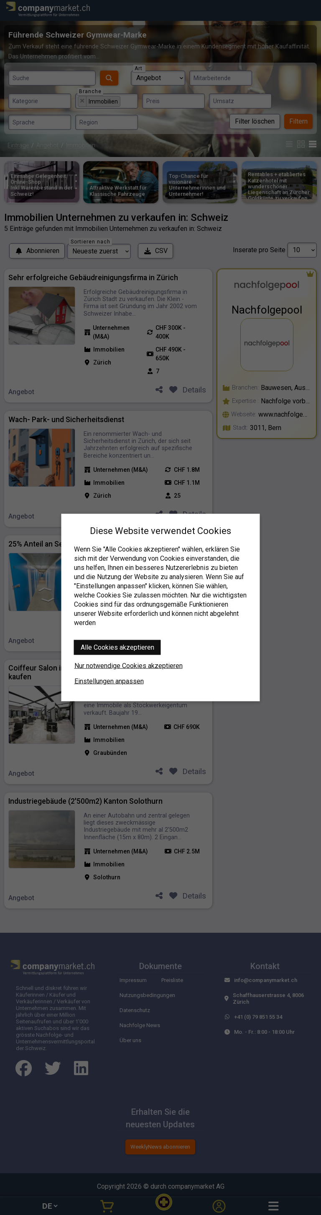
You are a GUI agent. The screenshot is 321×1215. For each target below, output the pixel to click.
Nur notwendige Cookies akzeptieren (128, 666)
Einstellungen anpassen (109, 681)
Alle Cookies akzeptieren (117, 647)
